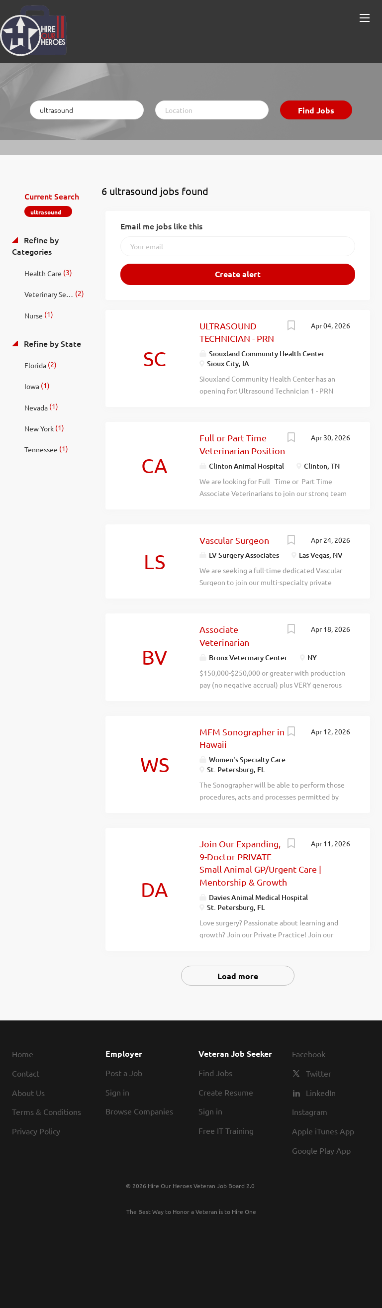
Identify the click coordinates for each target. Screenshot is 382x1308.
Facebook (308, 1054)
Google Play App (321, 1150)
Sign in (117, 1092)
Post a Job (123, 1073)
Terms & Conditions (46, 1111)
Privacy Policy (36, 1131)
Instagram (309, 1111)
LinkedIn (321, 1093)
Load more (237, 976)
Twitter (318, 1073)
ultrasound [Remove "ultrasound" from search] (45, 212)
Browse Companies (139, 1111)
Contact (25, 1073)
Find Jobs (316, 110)
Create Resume (225, 1092)
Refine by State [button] (51, 343)
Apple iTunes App (323, 1131)
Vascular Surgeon (234, 540)
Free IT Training (226, 1130)
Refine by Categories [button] (35, 245)
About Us (28, 1093)
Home (22, 1054)
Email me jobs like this (161, 225)
